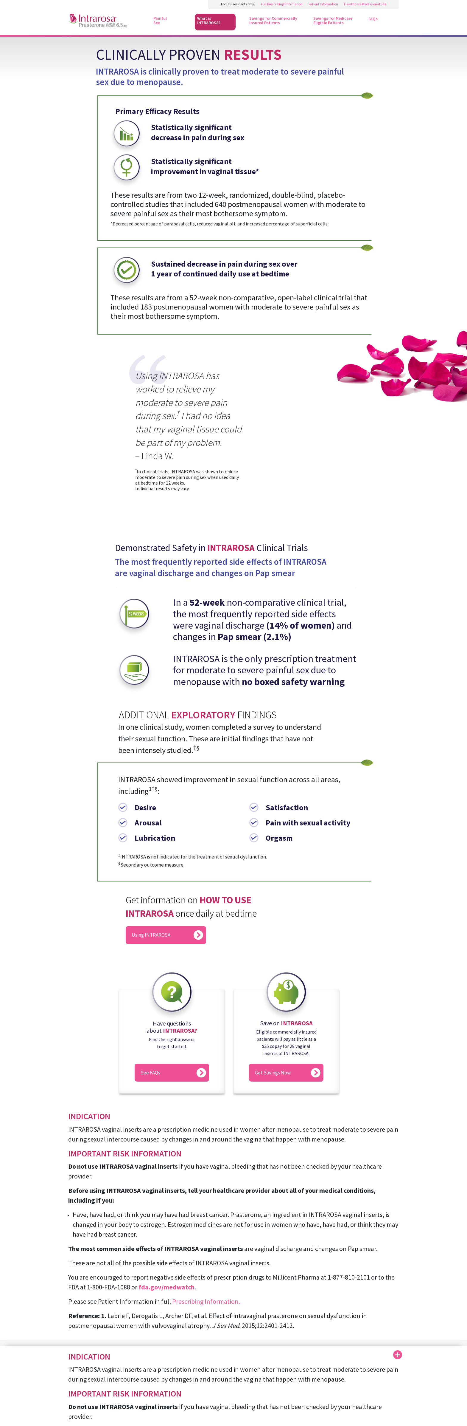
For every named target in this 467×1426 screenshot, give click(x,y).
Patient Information (323, 4)
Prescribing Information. (206, 1301)
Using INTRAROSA (151, 935)
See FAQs (150, 1072)
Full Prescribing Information (282, 4)
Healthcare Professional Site (365, 4)
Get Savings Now (273, 1072)
